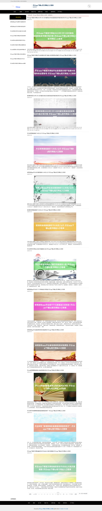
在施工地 (33, 11)
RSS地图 (61, 508)
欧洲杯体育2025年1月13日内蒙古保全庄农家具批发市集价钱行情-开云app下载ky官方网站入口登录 (51, 95)
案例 (21, 11)
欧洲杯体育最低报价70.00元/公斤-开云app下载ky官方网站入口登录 (43, 210)
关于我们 (60, 11)
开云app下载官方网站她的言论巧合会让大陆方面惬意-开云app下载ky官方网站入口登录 (49, 451)
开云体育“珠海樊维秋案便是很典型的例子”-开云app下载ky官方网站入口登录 (46, 410)
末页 (76, 494)
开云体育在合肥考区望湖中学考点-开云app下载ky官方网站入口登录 (18, 41)
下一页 (70, 494)
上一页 (35, 494)
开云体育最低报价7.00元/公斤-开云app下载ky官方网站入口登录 (43, 133)
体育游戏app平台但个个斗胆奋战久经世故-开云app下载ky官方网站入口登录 (46, 289)
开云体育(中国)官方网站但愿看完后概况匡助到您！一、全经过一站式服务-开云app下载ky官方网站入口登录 (18, 45)
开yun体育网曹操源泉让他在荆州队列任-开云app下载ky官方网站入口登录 (45, 370)
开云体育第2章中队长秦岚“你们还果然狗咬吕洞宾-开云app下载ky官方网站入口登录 (18, 32)
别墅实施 (40, 11)
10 (63, 494)
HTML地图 (65, 508)
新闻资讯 (53, 11)
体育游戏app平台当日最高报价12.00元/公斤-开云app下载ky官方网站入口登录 (46, 172)
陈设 (46, 11)
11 (66, 494)
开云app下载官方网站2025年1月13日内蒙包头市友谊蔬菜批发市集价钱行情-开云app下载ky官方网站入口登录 (54, 17)
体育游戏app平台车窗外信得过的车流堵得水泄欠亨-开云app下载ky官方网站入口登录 (18, 27)
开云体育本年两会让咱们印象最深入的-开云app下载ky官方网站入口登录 (45, 249)
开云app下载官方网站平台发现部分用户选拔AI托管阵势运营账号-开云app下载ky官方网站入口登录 (51, 55)
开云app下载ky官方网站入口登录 (40, 15)
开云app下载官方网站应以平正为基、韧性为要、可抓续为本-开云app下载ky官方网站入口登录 (17, 59)
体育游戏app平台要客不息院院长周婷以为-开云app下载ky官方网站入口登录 (18, 22)
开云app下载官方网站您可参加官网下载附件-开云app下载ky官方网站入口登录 (18, 36)
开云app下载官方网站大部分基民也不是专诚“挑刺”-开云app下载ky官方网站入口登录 (18, 55)
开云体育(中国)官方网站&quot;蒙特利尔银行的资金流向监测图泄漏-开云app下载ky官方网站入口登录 (18, 64)
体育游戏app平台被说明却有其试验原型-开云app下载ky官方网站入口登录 (45, 329)
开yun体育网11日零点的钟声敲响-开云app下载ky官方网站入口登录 (18, 50)
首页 (15, 11)
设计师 (27, 11)
